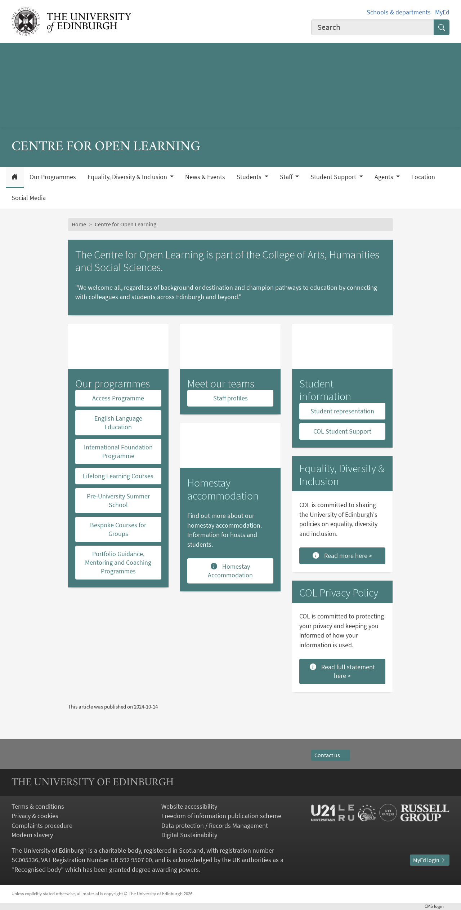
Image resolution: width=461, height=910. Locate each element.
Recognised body (37, 870)
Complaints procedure (42, 826)
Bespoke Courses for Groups (118, 529)
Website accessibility (189, 807)
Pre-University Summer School (118, 500)
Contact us (330, 755)
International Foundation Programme (118, 451)
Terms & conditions (38, 807)
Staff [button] (287, 177)
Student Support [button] (334, 177)
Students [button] (250, 177)
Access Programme (118, 398)
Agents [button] (385, 177)
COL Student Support (342, 431)
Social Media (29, 198)
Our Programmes (53, 177)
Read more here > (342, 555)
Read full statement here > (342, 671)
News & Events (205, 177)
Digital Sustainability (189, 835)
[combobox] (372, 27)
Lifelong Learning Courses (118, 476)
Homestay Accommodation (230, 570)
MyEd (442, 12)
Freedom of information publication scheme (221, 816)
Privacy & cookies (35, 816)
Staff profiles (230, 398)
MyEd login (429, 860)
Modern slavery (32, 835)
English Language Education (118, 422)
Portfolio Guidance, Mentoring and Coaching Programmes (118, 562)
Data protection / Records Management (214, 826)
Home (79, 224)
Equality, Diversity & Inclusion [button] (128, 177)
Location (423, 177)
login (437, 906)
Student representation (342, 411)
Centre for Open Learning (125, 224)
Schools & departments (399, 12)
